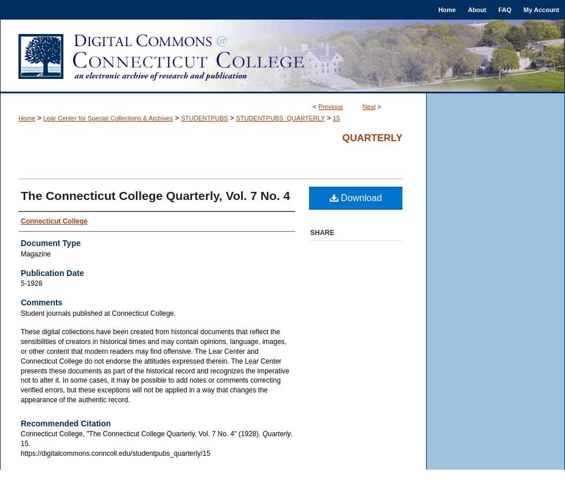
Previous (330, 106)
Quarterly (372, 138)
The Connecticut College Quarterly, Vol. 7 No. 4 (155, 195)
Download (356, 198)
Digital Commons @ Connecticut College (282, 56)
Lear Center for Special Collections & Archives (108, 118)
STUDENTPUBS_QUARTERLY (280, 118)
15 (336, 118)
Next (369, 106)
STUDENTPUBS (204, 118)
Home (26, 118)
